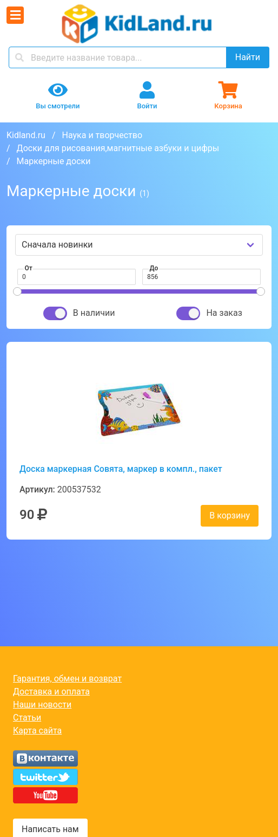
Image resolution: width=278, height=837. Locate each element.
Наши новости (42, 704)
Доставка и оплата (51, 691)
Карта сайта (37, 730)
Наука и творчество (102, 135)
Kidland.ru (25, 135)
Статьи (27, 717)
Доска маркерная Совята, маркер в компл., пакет (120, 469)
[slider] (17, 291)
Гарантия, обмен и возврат (67, 678)
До (154, 268)
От (28, 268)
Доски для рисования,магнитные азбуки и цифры (118, 148)
